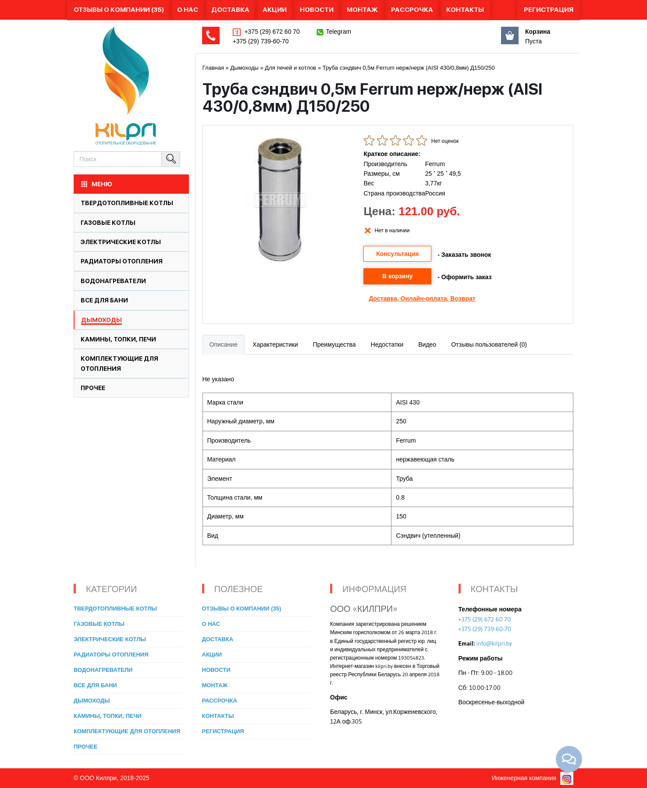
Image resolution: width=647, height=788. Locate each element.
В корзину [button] (397, 276)
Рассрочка (412, 10)
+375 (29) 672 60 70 (271, 31)
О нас (187, 10)
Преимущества (334, 344)
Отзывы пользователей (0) (489, 344)
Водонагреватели (113, 280)
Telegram (339, 31)
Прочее (93, 387)
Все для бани (104, 300)
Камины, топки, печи (118, 339)
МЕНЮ (96, 184)
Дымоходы (101, 319)
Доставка (230, 10)
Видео (427, 344)
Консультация (397, 253)
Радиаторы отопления (122, 261)
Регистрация (548, 10)
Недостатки (387, 344)
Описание (224, 344)
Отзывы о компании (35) (119, 10)
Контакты (465, 10)
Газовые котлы (108, 222)
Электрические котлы (121, 241)
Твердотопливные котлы (127, 202)
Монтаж (362, 10)
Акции (275, 10)
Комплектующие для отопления (127, 731)
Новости (317, 10)
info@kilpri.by (494, 643)
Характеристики (275, 344)
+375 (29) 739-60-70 (261, 41)
